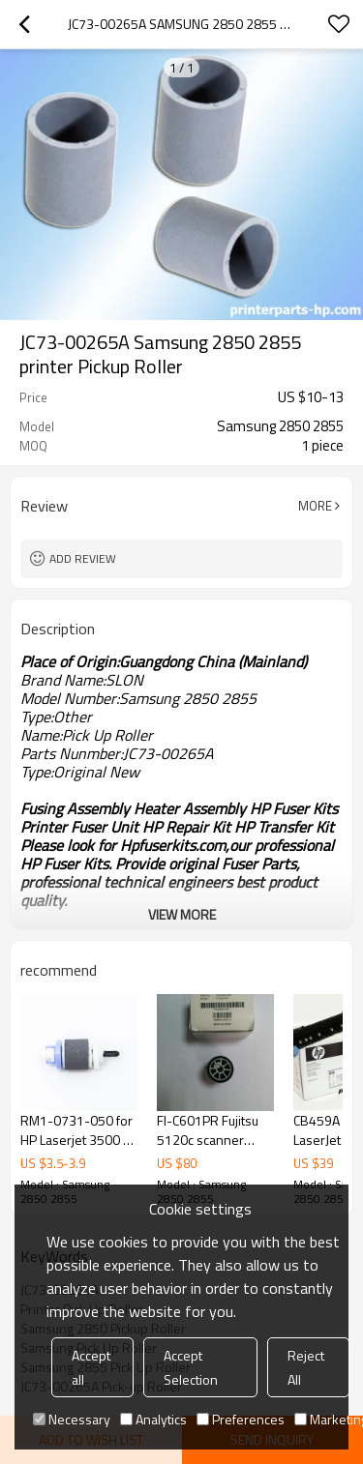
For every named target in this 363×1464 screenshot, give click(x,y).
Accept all (91, 1367)
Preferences (241, 1419)
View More (182, 914)
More (315, 505)
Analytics (153, 1419)
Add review (82, 558)
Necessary (71, 1419)
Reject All (305, 1367)
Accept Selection (191, 1367)
